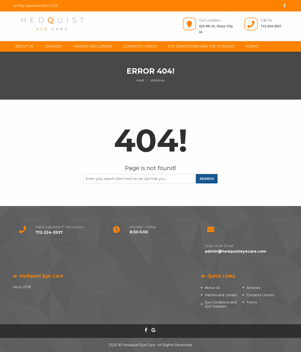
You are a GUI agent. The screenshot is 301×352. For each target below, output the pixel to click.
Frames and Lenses (92, 46)
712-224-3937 (271, 26)
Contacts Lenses (140, 46)
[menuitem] (24, 46)
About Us (24, 46)
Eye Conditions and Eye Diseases (201, 46)
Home (140, 80)
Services (53, 46)
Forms (252, 46)
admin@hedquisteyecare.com (235, 251)
